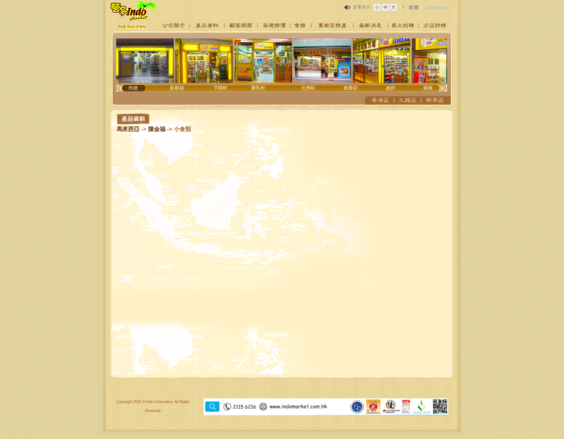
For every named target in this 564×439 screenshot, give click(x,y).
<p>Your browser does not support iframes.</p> (282, 69)
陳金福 (156, 129)
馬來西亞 (128, 129)
